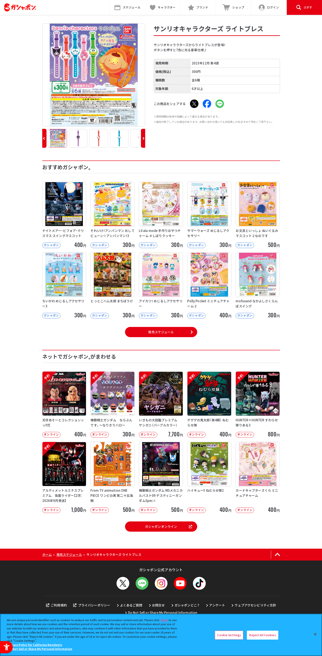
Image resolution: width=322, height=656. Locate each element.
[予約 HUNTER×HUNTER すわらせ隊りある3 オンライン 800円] (258, 404)
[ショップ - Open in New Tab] (233, 7)
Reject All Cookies (262, 635)
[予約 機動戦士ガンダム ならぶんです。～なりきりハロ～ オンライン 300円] (112, 404)
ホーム (47, 554)
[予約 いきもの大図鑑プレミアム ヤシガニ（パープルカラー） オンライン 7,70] (161, 404)
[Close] (315, 634)
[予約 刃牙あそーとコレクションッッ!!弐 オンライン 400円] (64, 404)
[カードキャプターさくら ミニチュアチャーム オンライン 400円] (258, 477)
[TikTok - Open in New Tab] (199, 583)
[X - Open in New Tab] (194, 103)
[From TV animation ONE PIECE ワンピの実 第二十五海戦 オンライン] (112, 477)
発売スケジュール (161, 332)
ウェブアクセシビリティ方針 (255, 605)
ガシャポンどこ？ (187, 605)
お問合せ (158, 605)
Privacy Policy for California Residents (35, 645)
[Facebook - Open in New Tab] (207, 103)
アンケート (217, 605)
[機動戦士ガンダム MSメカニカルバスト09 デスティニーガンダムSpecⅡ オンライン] (161, 477)
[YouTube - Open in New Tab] (180, 583)
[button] (44, 138)
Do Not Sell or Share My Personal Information (162, 612)
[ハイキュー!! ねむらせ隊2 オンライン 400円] (209, 477)
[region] (161, 635)
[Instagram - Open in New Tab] (161, 583)
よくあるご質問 (131, 605)
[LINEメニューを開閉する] (142, 583)
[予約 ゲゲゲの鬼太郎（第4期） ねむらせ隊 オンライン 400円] (209, 404)
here (164, 620)
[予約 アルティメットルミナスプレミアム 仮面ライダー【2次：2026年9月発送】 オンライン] (64, 477)
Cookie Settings (229, 635)
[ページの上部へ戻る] (277, 554)
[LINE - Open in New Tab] (219, 103)
